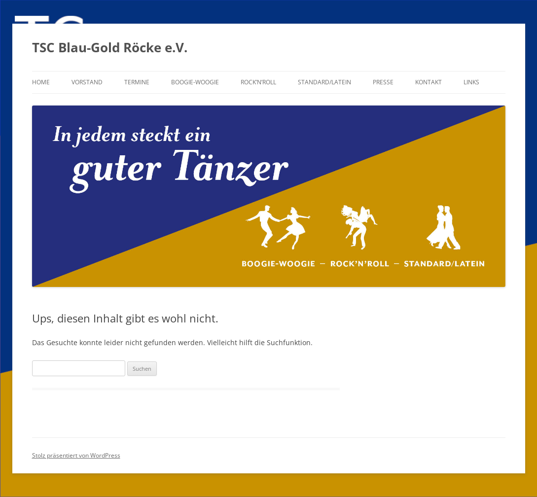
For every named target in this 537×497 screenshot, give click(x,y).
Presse (383, 82)
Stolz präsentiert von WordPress (76, 455)
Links (471, 82)
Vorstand (87, 82)
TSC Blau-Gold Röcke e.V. (109, 47)
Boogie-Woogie (195, 82)
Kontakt (428, 82)
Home (41, 82)
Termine (136, 82)
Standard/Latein (324, 82)
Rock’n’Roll (258, 82)
